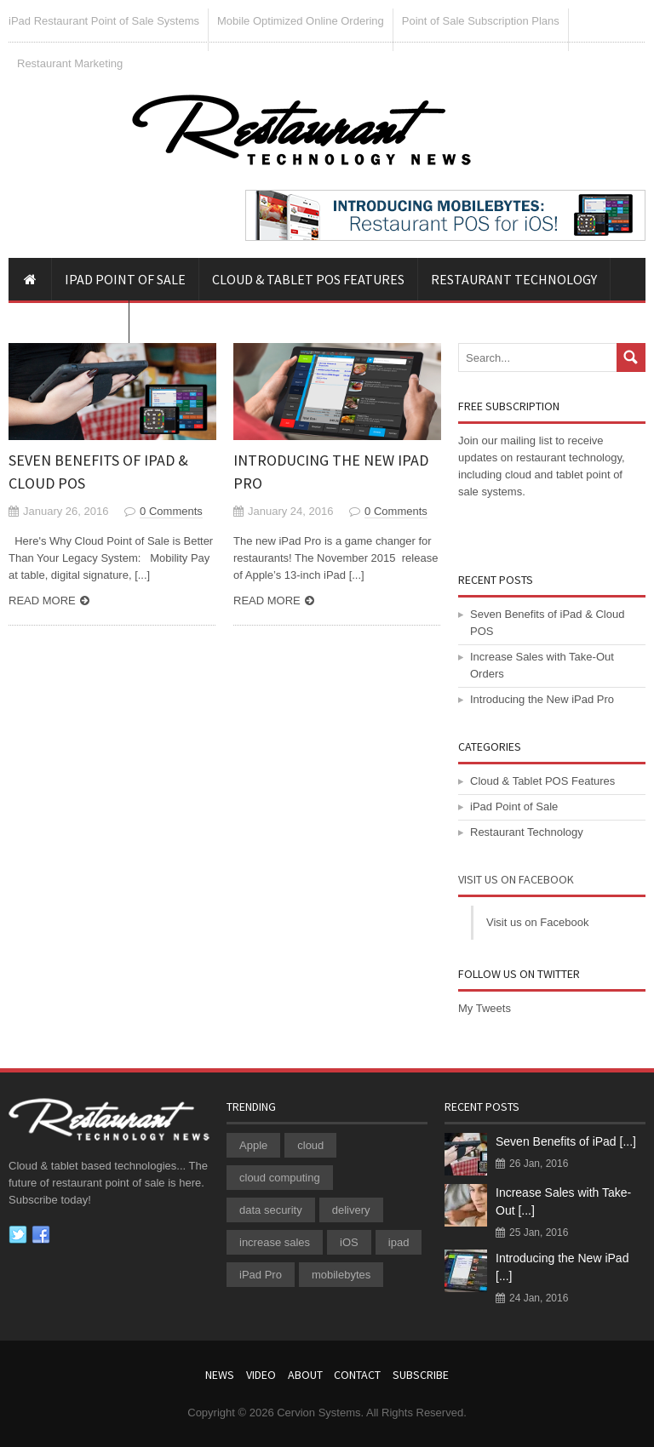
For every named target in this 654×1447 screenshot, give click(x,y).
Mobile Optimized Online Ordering (300, 20)
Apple (253, 1145)
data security (270, 1210)
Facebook (41, 1235)
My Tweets (484, 1008)
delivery (351, 1210)
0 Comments (171, 511)
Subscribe (421, 1374)
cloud (310, 1145)
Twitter (18, 1235)
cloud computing (279, 1177)
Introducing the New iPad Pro (542, 699)
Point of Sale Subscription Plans (480, 20)
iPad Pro (260, 1274)
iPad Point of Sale (125, 279)
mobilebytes (341, 1274)
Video (261, 1374)
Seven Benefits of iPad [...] (566, 1141)
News (219, 1374)
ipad (399, 1242)
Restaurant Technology (514, 279)
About (305, 1374)
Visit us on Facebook (516, 879)
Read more (42, 600)
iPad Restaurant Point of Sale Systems (104, 20)
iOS (349, 1242)
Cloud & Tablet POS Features (308, 279)
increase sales (274, 1242)
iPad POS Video (68, 321)
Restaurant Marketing (70, 63)
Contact (357, 1374)
